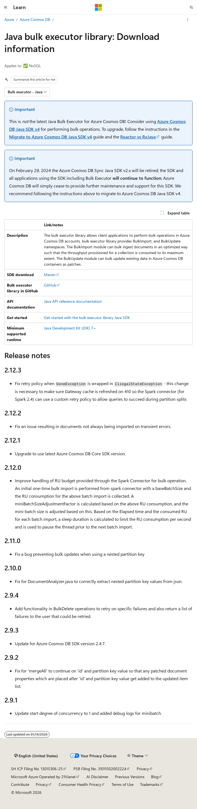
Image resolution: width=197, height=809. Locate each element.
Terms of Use (122, 784)
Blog (154, 776)
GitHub (50, 285)
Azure (9, 19)
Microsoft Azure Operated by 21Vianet (43, 776)
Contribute (20, 784)
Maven (50, 274)
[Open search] (191, 7)
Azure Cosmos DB (35, 19)
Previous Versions (129, 776)
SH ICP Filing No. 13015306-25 (37, 768)
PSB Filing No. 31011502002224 (99, 768)
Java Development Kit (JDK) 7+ (70, 328)
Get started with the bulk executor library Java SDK (87, 317)
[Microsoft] (98, 7)
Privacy (143, 768)
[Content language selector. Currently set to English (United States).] (36, 755)
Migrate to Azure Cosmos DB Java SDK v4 (50, 137)
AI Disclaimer (97, 776)
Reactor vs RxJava (138, 137)
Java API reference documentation (73, 301)
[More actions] (188, 19)
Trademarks (149, 784)
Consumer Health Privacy (80, 784)
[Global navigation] (5, 7)
